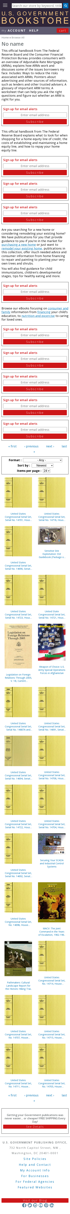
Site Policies (35, 1159)
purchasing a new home (19, 245)
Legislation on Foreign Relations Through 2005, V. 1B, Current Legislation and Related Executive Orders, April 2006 (18, 677)
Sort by (23, 465)
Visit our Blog (35, 1200)
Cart (62, 30)
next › (50, 446)
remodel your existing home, (22, 248)
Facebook (24, 1205)
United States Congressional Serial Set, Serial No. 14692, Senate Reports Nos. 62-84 (18, 873)
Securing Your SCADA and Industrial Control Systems (52, 863)
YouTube (41, 1205)
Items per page (28, 471)
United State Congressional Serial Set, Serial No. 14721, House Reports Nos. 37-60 (51, 614)
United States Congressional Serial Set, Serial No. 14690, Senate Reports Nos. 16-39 (18, 565)
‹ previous (31, 446)
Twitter (30, 1205)
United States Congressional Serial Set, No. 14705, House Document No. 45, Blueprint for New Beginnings (51, 1083)
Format (15, 460)
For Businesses (35, 1176)
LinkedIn (52, 1205)
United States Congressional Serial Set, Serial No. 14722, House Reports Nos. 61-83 (18, 824)
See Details (35, 1126)
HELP (34, 30)
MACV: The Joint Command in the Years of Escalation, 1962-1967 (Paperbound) (51, 931)
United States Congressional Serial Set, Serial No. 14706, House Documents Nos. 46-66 (51, 775)
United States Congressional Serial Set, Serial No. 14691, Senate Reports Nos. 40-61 (51, 726)
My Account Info (35, 1170)
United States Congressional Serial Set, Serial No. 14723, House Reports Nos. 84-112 (18, 614)
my (14, 30)
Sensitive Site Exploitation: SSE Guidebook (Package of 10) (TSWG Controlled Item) (52, 554)
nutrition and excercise (38, 316)
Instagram (35, 1205)
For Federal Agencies (35, 1182)
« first (12, 446)
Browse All (18, 37)
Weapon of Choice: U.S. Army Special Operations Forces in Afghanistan (51, 670)
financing (43, 312)
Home (5, 37)
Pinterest (46, 1205)
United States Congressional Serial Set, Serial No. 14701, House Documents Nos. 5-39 (18, 517)
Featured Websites (35, 1187)
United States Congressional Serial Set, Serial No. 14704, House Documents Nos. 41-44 (51, 824)
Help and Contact (35, 1165)
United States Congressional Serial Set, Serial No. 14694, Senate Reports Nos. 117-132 (18, 775)
